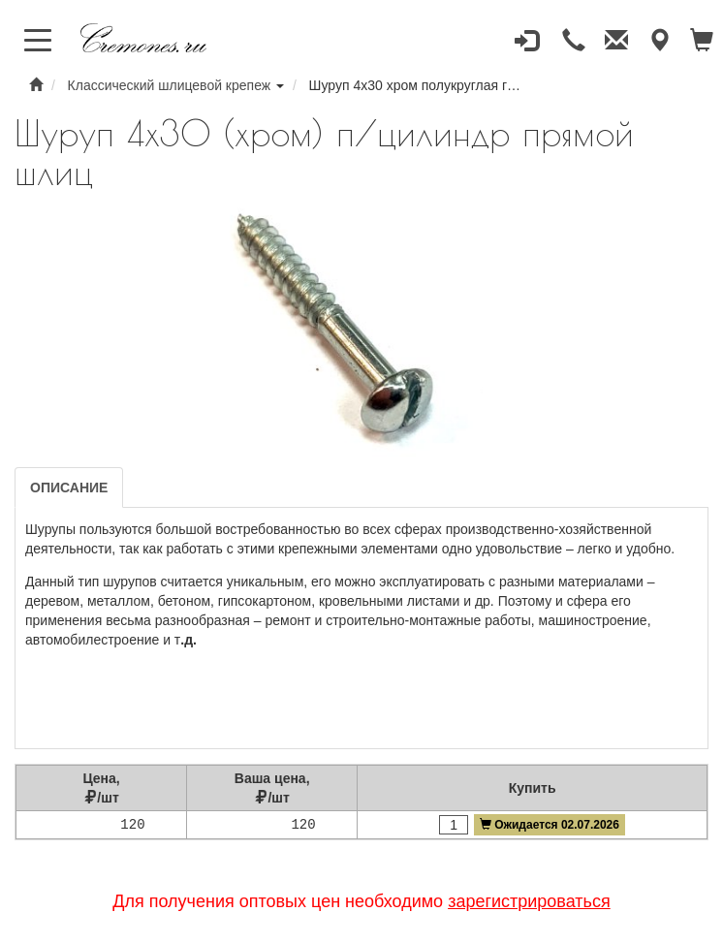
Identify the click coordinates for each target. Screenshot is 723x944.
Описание (69, 487)
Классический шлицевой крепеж (169, 85)
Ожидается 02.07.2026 (549, 825)
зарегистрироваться (529, 901)
